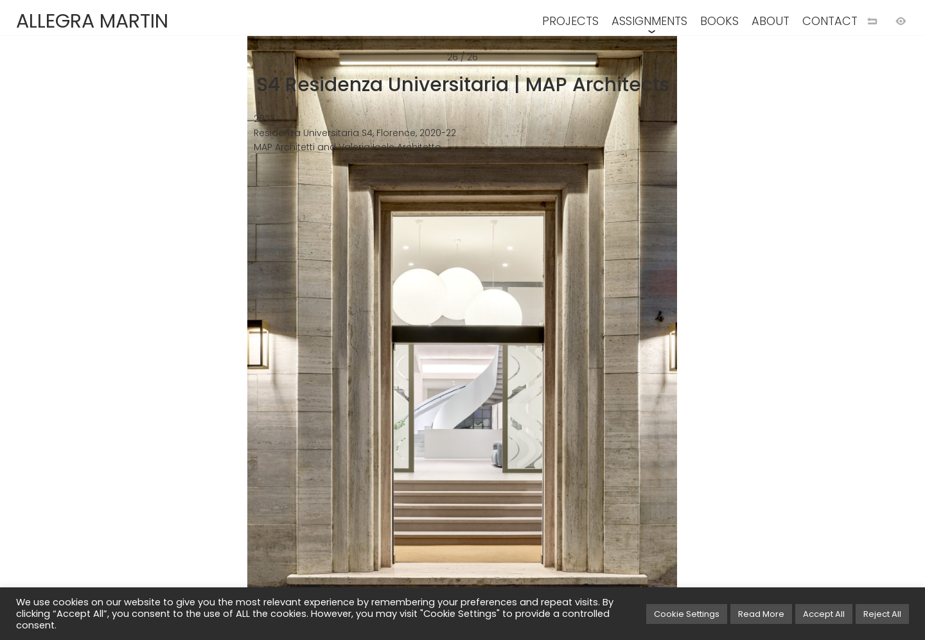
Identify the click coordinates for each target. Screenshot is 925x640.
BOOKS (719, 21)
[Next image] (694, 341)
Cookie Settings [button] (686, 614)
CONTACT (830, 21)
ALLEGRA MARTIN (92, 21)
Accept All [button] (824, 614)
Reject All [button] (882, 614)
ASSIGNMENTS (649, 21)
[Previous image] (231, 341)
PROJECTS (570, 21)
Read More (761, 614)
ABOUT (770, 21)
